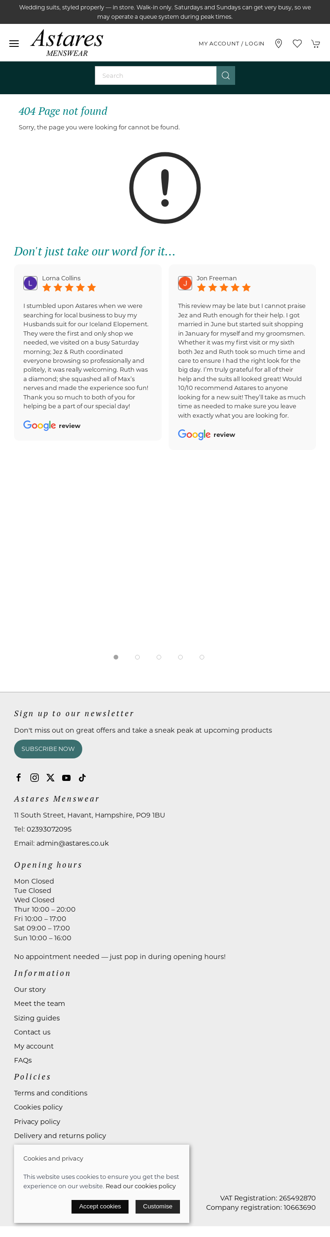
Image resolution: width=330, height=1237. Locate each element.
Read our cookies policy (141, 1186)
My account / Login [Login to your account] (232, 43)
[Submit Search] (225, 75)
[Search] (165, 75)
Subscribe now (48, 748)
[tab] (116, 657)
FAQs (23, 1060)
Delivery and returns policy (60, 1136)
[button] (14, 44)
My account (34, 1046)
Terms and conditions (50, 1093)
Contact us (32, 1032)
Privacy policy (37, 1121)
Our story (30, 989)
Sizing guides (37, 1018)
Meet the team (39, 1003)
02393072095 (49, 829)
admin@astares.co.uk (72, 843)
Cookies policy (38, 1107)
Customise (157, 1206)
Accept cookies (100, 1206)
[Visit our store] (278, 44)
